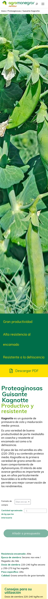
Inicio (3, 11)
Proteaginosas (14, 11)
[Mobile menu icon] (42, 3)
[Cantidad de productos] (35, 511)
